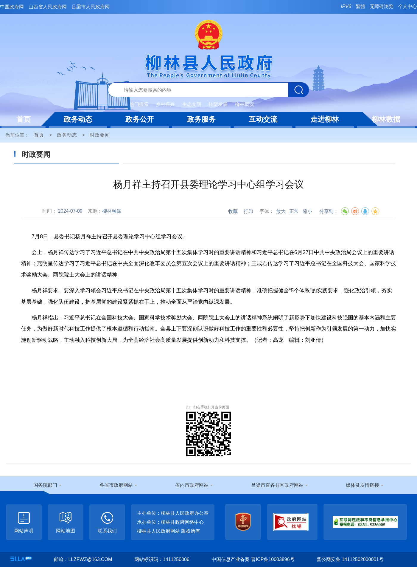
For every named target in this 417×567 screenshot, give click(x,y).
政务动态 (78, 119)
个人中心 (407, 6)
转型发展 (218, 104)
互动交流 (263, 119)
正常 (294, 211)
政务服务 (201, 119)
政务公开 (139, 119)
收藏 (233, 211)
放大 (281, 211)
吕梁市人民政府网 (90, 6)
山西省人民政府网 (48, 6)
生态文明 (191, 104)
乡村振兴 (165, 104)
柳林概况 (244, 104)
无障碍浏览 (381, 6)
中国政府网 (12, 6)
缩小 (307, 211)
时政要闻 (100, 134)
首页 (23, 119)
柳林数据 (386, 119)
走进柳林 (324, 119)
